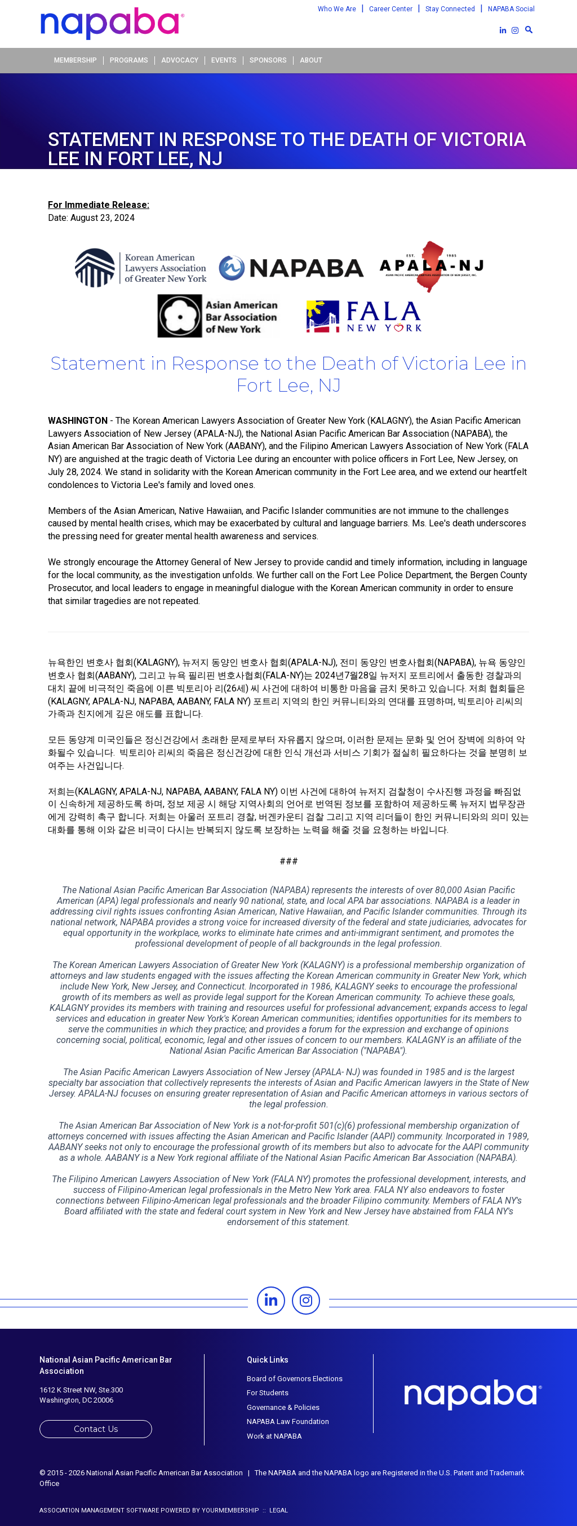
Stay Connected (450, 9)
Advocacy (179, 60)
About (311, 60)
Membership (75, 60)
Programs (129, 60)
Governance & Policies (283, 1407)
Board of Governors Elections (295, 1378)
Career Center (390, 9)
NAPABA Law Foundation (288, 1421)
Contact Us (96, 1429)
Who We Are (337, 9)
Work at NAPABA (274, 1436)
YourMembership (230, 1510)
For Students (267, 1393)
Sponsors (268, 60)
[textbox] (529, 29)
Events (224, 60)
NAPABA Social (511, 9)
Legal (278, 1510)
